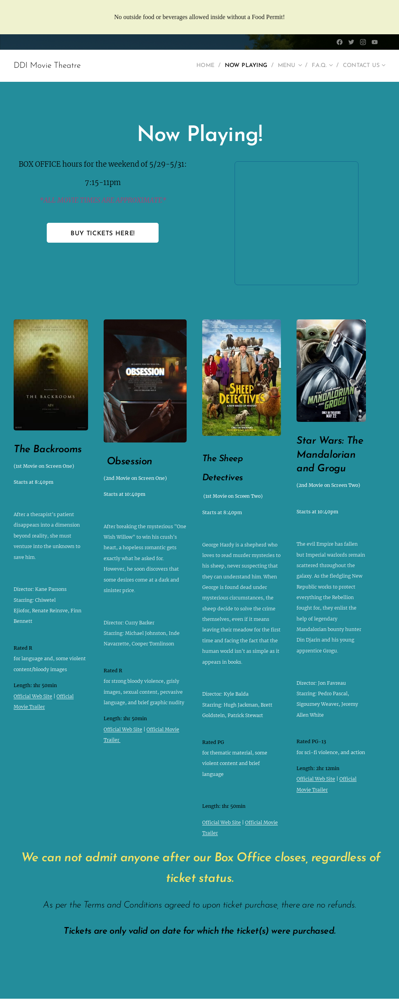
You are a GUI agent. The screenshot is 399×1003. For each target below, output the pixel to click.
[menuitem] (192, 66)
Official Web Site (33, 696)
